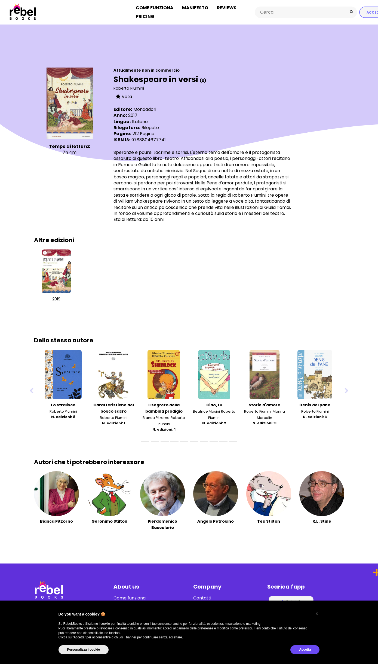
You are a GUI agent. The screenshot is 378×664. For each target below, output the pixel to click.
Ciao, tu (214, 404)
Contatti (202, 598)
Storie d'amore (264, 404)
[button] (317, 613)
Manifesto (195, 8)
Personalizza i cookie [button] (83, 649)
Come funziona (154, 8)
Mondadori (144, 109)
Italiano (140, 121)
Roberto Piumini (128, 88)
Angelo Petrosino (215, 521)
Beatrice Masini (206, 411)
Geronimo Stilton (109, 521)
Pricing (145, 16)
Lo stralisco (63, 404)
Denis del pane (314, 404)
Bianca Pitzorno (156, 417)
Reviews (226, 8)
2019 (56, 299)
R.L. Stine (321, 521)
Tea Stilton (268, 521)
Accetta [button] (305, 649)
